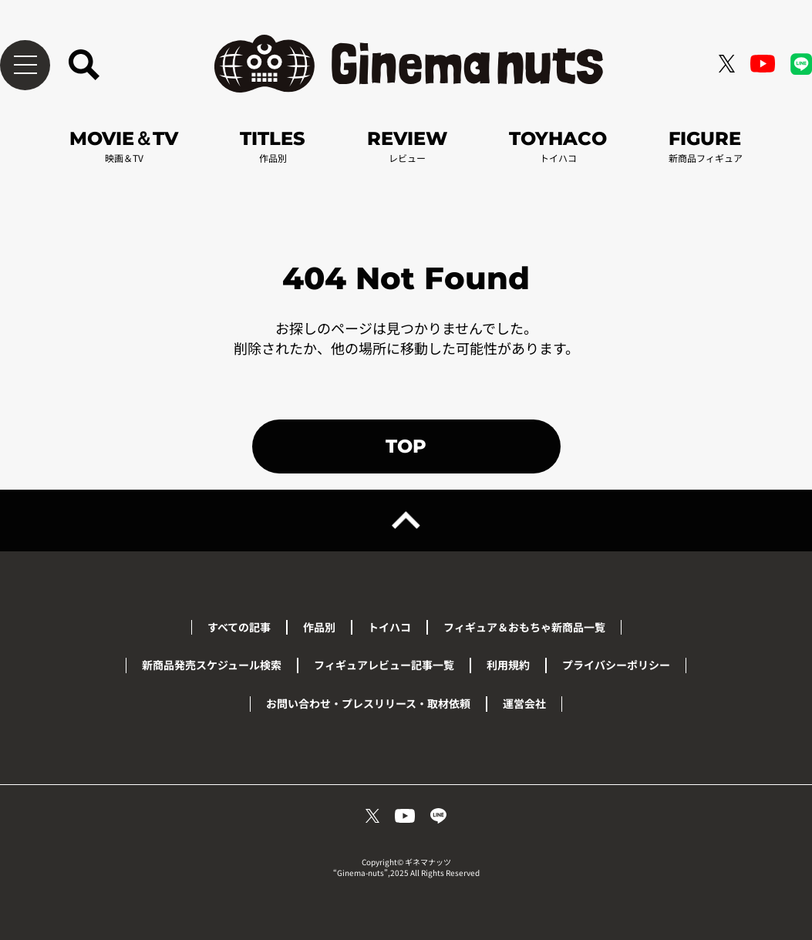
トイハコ (389, 627)
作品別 (319, 627)
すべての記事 (239, 627)
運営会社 (524, 703)
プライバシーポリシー (616, 664)
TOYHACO (558, 145)
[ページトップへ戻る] (406, 520)
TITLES (272, 145)
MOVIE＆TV (123, 145)
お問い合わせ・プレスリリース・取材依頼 (368, 703)
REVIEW (407, 145)
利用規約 (508, 664)
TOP (406, 446)
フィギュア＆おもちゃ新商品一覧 (524, 627)
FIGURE (706, 145)
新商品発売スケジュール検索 (211, 664)
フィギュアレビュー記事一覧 (384, 664)
